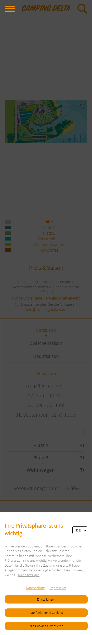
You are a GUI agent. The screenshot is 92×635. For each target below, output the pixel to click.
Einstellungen (46, 599)
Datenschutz (35, 587)
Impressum (58, 587)
